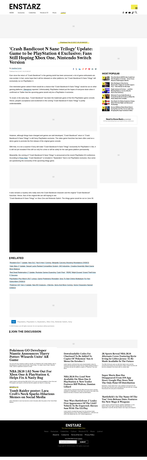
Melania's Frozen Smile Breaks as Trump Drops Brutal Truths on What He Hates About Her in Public (123, 100)
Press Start (23, 161)
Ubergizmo (27, 93)
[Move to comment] (95, 72)
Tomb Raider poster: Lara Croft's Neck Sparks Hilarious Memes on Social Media (31, 397)
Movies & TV (57, 14)
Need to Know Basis (114, 122)
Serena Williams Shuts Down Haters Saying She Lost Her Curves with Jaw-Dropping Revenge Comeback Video (122, 112)
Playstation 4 (31, 325)
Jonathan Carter (16, 71)
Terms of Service (76, 438)
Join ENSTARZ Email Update (73, 442)
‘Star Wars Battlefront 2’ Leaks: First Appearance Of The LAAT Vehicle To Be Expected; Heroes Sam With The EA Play (81, 408)
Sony (70, 325)
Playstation (21, 325)
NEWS (12, 14)
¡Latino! (83, 14)
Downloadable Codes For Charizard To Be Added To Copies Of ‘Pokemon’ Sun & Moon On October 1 (78, 361)
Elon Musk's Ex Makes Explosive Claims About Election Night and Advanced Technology (123, 106)
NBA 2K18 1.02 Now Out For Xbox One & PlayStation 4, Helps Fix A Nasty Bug (30, 378)
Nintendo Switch (61, 325)
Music (71, 14)
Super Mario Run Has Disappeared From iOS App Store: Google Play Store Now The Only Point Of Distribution (118, 382)
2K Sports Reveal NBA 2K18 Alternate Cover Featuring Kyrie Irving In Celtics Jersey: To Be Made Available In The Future (119, 361)
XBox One (50, 325)
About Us (56, 438)
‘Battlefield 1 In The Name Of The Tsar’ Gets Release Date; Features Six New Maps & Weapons (119, 402)
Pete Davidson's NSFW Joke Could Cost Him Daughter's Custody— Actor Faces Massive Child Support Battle (123, 82)
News (46, 435)
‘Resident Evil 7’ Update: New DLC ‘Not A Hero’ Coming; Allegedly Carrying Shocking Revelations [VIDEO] (49, 266)
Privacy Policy (89, 438)
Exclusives (25, 14)
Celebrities (41, 14)
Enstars (24, 6)
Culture (73, 435)
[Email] (92, 72)
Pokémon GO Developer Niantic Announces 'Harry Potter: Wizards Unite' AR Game (29, 358)
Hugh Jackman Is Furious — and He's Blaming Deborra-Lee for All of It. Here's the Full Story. (122, 94)
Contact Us (65, 438)
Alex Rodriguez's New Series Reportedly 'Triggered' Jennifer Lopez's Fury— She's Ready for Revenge (122, 88)
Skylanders (41, 325)
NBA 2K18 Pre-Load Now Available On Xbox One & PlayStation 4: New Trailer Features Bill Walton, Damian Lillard (79, 385)
